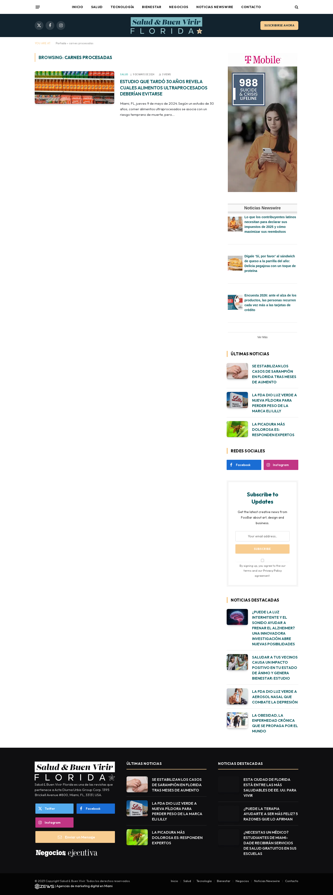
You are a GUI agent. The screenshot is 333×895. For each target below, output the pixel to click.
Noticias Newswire (214, 7)
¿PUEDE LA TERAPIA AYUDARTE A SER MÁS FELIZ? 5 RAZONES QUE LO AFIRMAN (271, 814)
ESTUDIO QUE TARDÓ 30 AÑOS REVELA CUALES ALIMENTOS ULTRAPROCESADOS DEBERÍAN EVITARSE (165, 92)
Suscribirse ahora (279, 25)
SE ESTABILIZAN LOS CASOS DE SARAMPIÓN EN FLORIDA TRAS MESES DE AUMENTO (274, 374)
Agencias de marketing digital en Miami (84, 886)
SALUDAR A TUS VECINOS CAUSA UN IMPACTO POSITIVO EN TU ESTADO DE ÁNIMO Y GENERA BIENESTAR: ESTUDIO (275, 668)
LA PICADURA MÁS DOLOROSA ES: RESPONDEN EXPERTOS (273, 429)
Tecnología (122, 7)
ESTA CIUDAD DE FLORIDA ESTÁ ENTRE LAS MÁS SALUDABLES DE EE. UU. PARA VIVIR (270, 787)
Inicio (77, 7)
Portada (61, 43)
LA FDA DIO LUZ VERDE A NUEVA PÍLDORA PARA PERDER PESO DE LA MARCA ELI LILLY (274, 403)
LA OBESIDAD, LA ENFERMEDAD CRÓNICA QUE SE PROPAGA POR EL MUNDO (275, 723)
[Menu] (38, 7)
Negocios (178, 7)
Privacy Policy (272, 570)
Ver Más (262, 337)
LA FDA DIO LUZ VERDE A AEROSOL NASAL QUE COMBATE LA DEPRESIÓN (275, 696)
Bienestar (151, 7)
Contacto (251, 7)
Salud (97, 7)
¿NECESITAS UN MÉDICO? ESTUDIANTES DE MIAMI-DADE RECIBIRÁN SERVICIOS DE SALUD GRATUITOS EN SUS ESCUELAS (270, 843)
